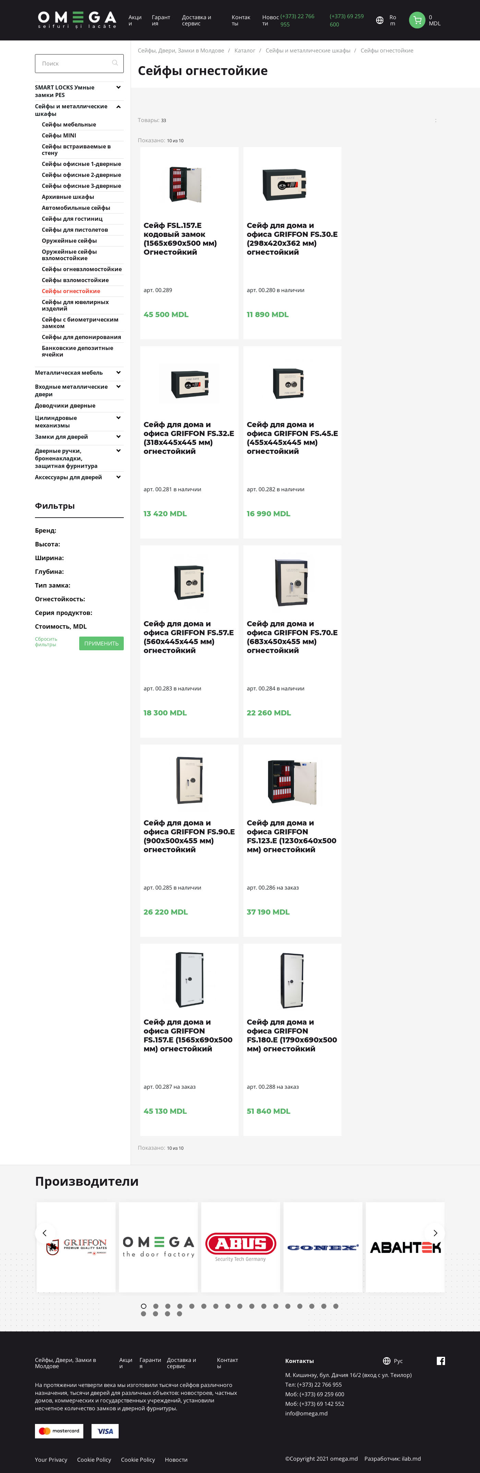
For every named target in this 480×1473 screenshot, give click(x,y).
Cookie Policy (94, 1460)
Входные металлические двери (71, 388)
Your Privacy (51, 1460)
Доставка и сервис (196, 20)
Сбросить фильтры (46, 641)
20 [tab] (167, 1313)
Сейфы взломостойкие (75, 280)
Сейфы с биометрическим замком (80, 323)
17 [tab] (335, 1306)
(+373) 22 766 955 (297, 20)
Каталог (245, 50)
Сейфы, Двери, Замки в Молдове (181, 50)
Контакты (241, 20)
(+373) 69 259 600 (347, 20)
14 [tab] (299, 1306)
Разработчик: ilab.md (392, 1459)
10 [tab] (251, 1306)
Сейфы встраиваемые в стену (76, 150)
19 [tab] (155, 1313)
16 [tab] (323, 1306)
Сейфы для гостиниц (72, 218)
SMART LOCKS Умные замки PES (64, 89)
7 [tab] (215, 1306)
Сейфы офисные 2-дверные (81, 175)
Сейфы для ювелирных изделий (75, 305)
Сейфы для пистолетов (75, 229)
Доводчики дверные (65, 405)
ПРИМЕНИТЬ (101, 643)
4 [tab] (179, 1306)
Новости (270, 20)
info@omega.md (306, 1413)
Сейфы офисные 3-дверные (81, 186)
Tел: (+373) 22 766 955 (313, 1384)
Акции (135, 20)
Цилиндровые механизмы (56, 419)
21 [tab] (179, 1313)
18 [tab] (143, 1313)
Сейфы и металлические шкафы (71, 107)
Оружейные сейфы (69, 240)
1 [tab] (143, 1306)
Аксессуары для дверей (68, 477)
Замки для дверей (61, 436)
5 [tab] (191, 1306)
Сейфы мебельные (69, 124)
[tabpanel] (76, 1247)
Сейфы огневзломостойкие (82, 269)
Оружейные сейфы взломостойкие (69, 255)
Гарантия (161, 20)
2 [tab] (155, 1306)
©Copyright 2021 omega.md (321, 1459)
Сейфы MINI (59, 135)
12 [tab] (275, 1306)
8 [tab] (227, 1306)
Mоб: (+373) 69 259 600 (314, 1394)
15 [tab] (311, 1306)
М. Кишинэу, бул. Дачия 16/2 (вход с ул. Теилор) (348, 1375)
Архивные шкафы (68, 197)
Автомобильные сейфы (76, 208)
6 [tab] (203, 1306)
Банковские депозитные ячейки (77, 351)
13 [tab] (287, 1306)
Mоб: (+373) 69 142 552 (314, 1404)
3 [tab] (167, 1306)
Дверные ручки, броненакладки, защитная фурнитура (66, 452)
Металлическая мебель (69, 372)
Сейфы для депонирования (81, 337)
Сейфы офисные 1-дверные (81, 164)
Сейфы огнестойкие (71, 291)
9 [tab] (239, 1306)
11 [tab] (263, 1306)
